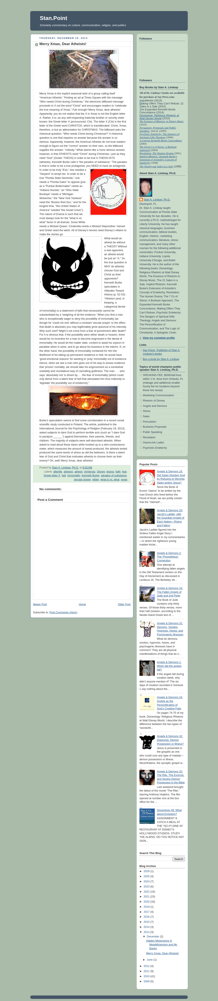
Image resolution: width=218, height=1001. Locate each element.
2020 (147, 901)
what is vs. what (109, 479)
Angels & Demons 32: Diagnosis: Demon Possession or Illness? (170, 740)
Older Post (124, 604)
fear (124, 471)
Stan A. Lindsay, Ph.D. (157, 199)
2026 (147, 871)
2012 (147, 966)
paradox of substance (114, 475)
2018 (147, 906)
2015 (147, 921)
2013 (147, 932)
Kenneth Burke (90, 475)
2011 (147, 971)
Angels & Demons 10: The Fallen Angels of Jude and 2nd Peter (170, 592)
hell (64, 475)
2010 (147, 976)
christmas (89, 471)
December (153, 936)
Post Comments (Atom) (63, 612)
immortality (73, 475)
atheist (78, 471)
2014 (147, 927)
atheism (68, 471)
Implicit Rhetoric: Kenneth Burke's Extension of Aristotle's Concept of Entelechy (158, 159)
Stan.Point (53, 18)
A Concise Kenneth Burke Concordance (160, 140)
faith (118, 471)
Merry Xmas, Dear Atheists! (162, 953)
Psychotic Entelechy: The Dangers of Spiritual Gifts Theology (159, 136)
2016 (147, 916)
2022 (147, 891)
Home (82, 604)
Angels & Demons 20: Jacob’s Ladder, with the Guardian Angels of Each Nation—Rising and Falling (170, 518)
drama (110, 471)
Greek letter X (52, 475)
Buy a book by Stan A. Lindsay (161, 359)
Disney (101, 471)
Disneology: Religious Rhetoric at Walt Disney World (159, 117)
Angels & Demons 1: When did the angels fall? (169, 666)
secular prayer (82, 479)
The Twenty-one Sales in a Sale (156, 166)
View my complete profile (159, 337)
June (150, 959)
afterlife (57, 471)
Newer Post (40, 604)
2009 (147, 981)
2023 (147, 886)
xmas (124, 479)
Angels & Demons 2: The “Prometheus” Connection (169, 557)
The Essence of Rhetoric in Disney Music (161, 121)
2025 (147, 876)
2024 (147, 881)
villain (95, 479)
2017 (147, 911)
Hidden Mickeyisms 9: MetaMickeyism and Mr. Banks (162, 944)
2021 (147, 896)
